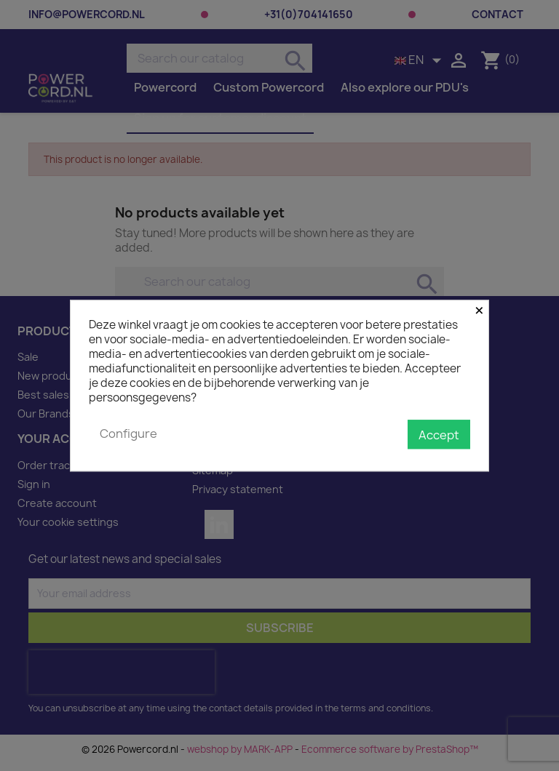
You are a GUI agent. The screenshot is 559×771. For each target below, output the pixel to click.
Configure (128, 434)
